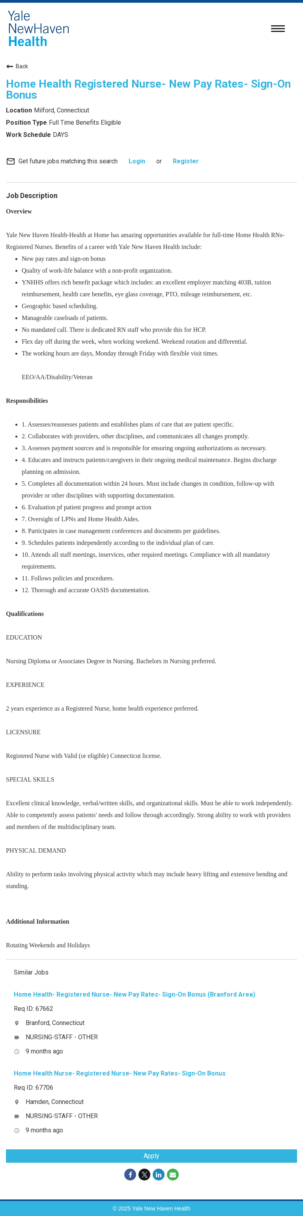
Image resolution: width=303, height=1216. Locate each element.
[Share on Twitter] (144, 1174)
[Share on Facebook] (130, 1174)
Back (17, 66)
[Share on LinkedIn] (159, 1174)
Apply (151, 1156)
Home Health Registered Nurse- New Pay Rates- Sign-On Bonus (148, 89)
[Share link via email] (173, 1174)
